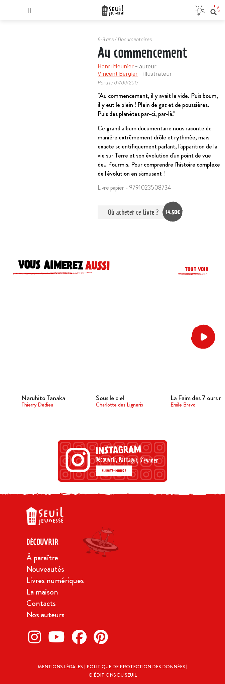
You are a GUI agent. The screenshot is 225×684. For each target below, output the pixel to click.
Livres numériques (55, 580)
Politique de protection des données (136, 666)
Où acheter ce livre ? (138, 212)
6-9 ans (106, 39)
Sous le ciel (110, 398)
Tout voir (196, 269)
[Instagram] (36, 637)
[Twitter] (58, 637)
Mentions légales (60, 666)
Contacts (41, 603)
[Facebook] (81, 637)
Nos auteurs (45, 614)
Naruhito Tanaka (43, 398)
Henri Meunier (116, 66)
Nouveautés (45, 569)
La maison (42, 592)
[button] (204, 337)
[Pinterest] (102, 637)
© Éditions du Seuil (113, 675)
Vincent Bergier (118, 73)
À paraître (42, 557)
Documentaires (135, 39)
